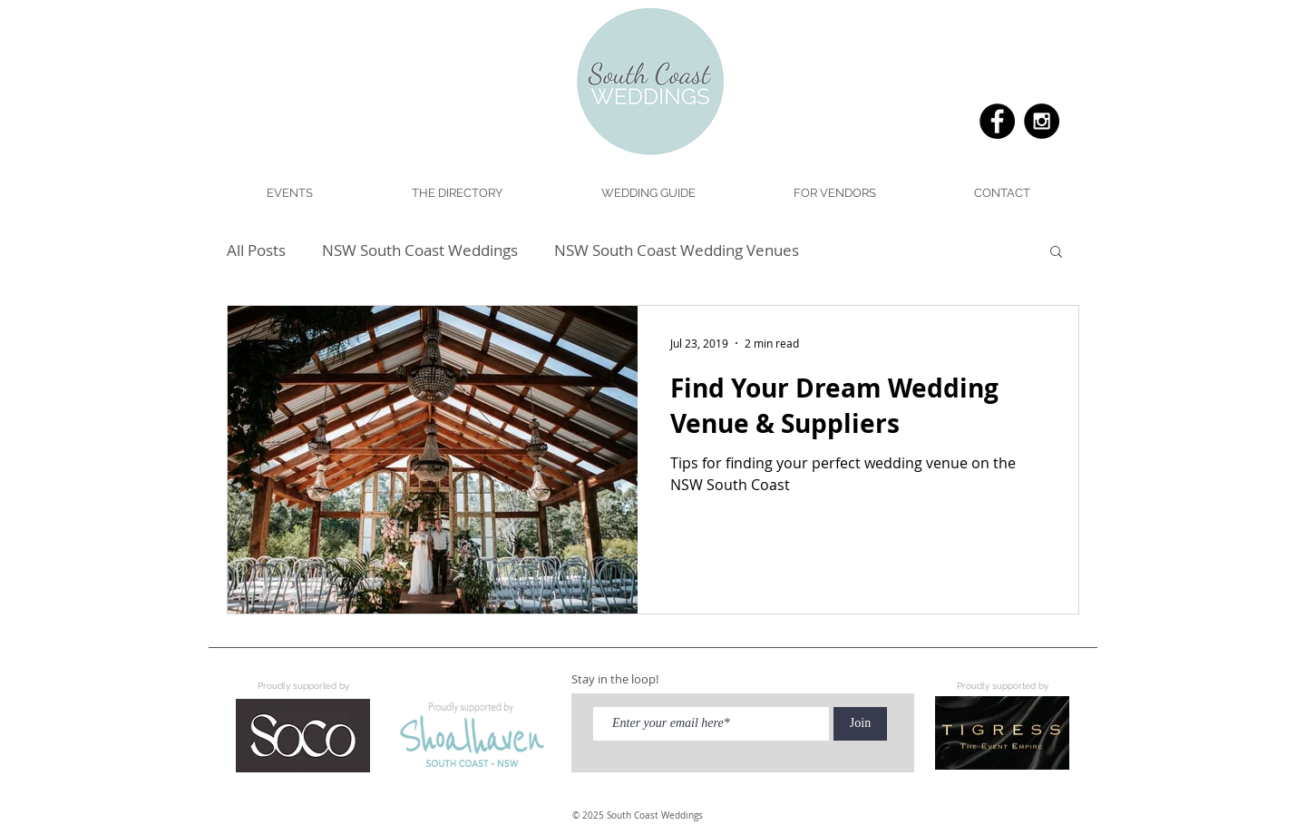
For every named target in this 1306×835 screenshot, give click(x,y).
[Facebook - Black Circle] (997, 121)
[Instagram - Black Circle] (1041, 121)
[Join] (860, 724)
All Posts (256, 250)
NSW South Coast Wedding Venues (676, 250)
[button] (647, 193)
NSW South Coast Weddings (420, 250)
